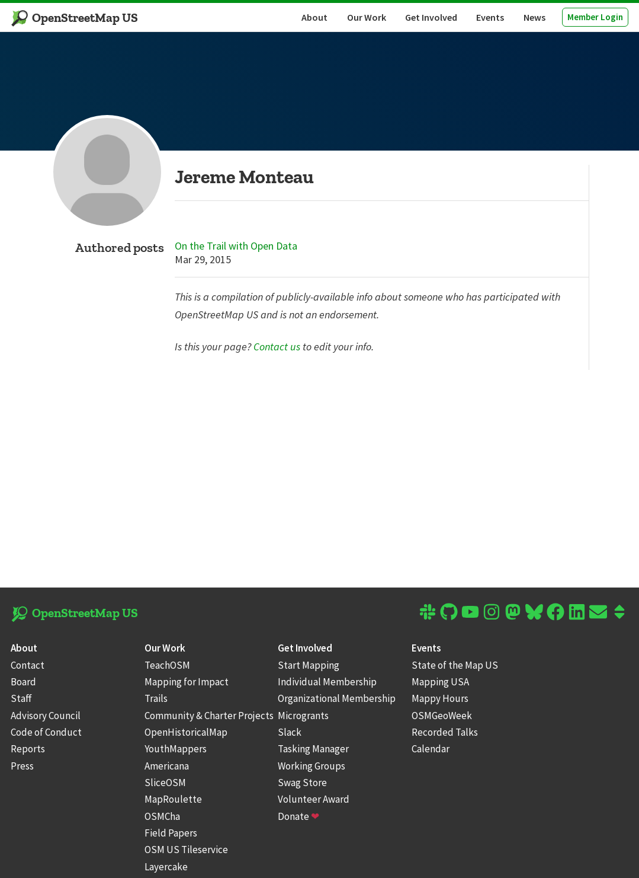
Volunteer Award (313, 799)
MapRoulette (173, 799)
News (534, 17)
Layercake (166, 866)
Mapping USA (440, 681)
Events (490, 17)
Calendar (430, 748)
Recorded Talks (445, 732)
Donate (298, 816)
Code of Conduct (46, 732)
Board (23, 681)
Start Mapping (308, 665)
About (314, 17)
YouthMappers (176, 748)
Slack (289, 732)
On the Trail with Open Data (236, 246)
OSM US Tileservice (186, 849)
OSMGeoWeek (442, 715)
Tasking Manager (313, 748)
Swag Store (302, 782)
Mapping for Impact (187, 681)
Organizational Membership (337, 698)
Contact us (276, 346)
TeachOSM (167, 665)
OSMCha (162, 816)
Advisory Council (46, 715)
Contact (27, 665)
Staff (21, 698)
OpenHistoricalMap (186, 732)
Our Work (366, 17)
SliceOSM (165, 782)
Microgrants (303, 715)
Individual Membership (327, 681)
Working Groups (311, 765)
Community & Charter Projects (209, 715)
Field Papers (171, 832)
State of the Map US (455, 665)
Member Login (595, 17)
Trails (156, 698)
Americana (167, 765)
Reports (28, 748)
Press (22, 765)
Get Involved (431, 17)
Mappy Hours (440, 698)
